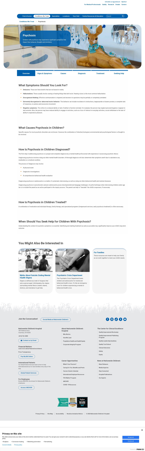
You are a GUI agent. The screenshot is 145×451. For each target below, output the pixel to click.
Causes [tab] (63, 73)
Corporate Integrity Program (72, 383)
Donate (118, 4)
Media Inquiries (103, 407)
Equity (101, 393)
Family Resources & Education (92, 16)
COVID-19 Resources (69, 424)
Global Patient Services (28, 412)
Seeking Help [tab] (119, 73)
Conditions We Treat (42, 16)
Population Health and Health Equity (74, 380)
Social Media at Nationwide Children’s (55, 358)
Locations (66, 16)
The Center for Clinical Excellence (110, 368)
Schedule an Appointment (112, 1)
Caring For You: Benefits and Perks (74, 407)
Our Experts (102, 417)
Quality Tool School (105, 383)
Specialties (55, 16)
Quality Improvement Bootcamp (108, 371)
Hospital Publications (105, 414)
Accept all (131, 437)
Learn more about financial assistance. (30, 387)
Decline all (131, 441)
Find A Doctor (27, 16)
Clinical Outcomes (104, 386)
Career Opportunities (70, 400)
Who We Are (66, 373)
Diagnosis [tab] (82, 73)
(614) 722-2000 (23, 375)
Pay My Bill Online (27, 395)
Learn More (108, 104)
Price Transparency (24, 391)
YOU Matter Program (69, 417)
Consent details (6, 445)
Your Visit (76, 16)
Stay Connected (104, 410)
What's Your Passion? (69, 403)
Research (111, 4)
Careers (124, 4)
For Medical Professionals (92, 4)
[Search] (114, 16)
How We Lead (67, 376)
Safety (101, 390)
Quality (104, 4)
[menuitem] (27, 16)
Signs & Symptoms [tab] (44, 73)
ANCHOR (66, 420)
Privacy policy (18, 445)
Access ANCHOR (26, 426)
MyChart (124, 1)
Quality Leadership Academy (107, 380)
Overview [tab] (26, 73)
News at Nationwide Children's (108, 400)
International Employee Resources (73, 414)
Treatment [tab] (100, 73)
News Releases (103, 403)
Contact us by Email (28, 380)
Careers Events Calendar (70, 410)
